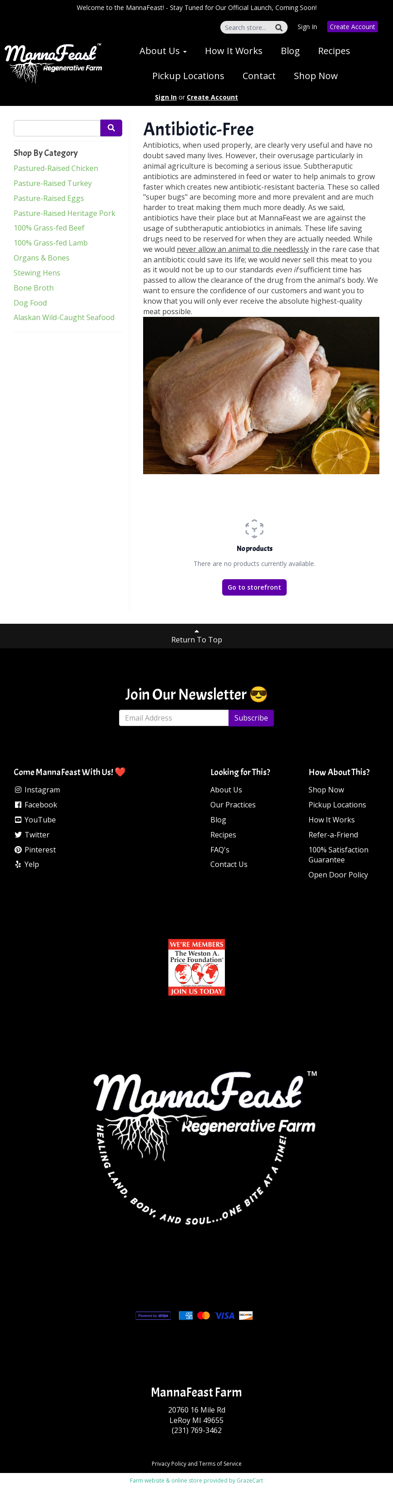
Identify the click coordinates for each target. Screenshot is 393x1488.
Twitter (32, 835)
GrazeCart (250, 1480)
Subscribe (251, 718)
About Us (163, 51)
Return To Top (196, 636)
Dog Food (30, 303)
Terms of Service (220, 1464)
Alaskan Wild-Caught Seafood (64, 317)
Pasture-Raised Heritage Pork (64, 213)
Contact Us (229, 864)
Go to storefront (254, 587)
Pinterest (35, 850)
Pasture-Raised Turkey (53, 183)
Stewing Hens (37, 273)
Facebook (35, 805)
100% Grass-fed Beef (49, 228)
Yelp (26, 864)
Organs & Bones (42, 258)
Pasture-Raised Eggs (49, 198)
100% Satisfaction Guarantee (338, 855)
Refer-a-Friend (333, 835)
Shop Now (316, 76)
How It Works (234, 51)
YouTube (35, 820)
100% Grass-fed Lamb (51, 243)
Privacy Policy (169, 1464)
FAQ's (219, 850)
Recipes (334, 51)
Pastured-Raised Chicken (56, 168)
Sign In (307, 26)
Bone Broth (34, 288)
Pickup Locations (188, 76)
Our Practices (233, 805)
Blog (290, 51)
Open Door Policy (338, 875)
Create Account (352, 26)
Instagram (37, 790)
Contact (259, 76)
